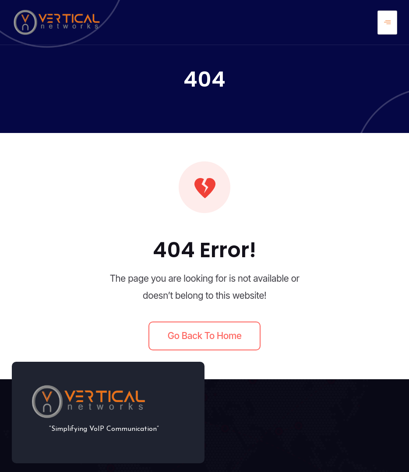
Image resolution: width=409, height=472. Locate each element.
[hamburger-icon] (387, 22)
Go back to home (205, 335)
